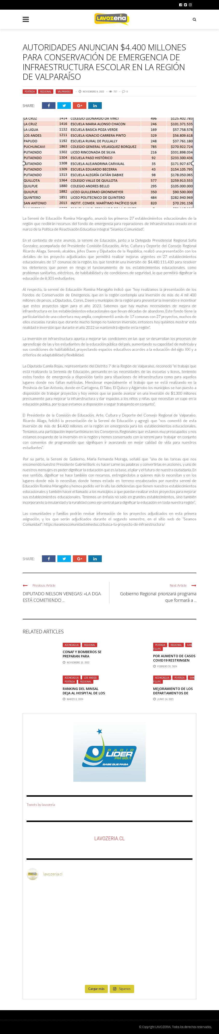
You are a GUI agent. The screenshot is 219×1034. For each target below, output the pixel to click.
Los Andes (90, 677)
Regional (45, 91)
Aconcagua (72, 645)
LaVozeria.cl (109, 838)
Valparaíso (64, 91)
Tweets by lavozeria (41, 804)
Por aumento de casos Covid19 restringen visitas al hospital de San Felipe (174, 662)
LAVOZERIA (163, 1027)
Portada (30, 91)
